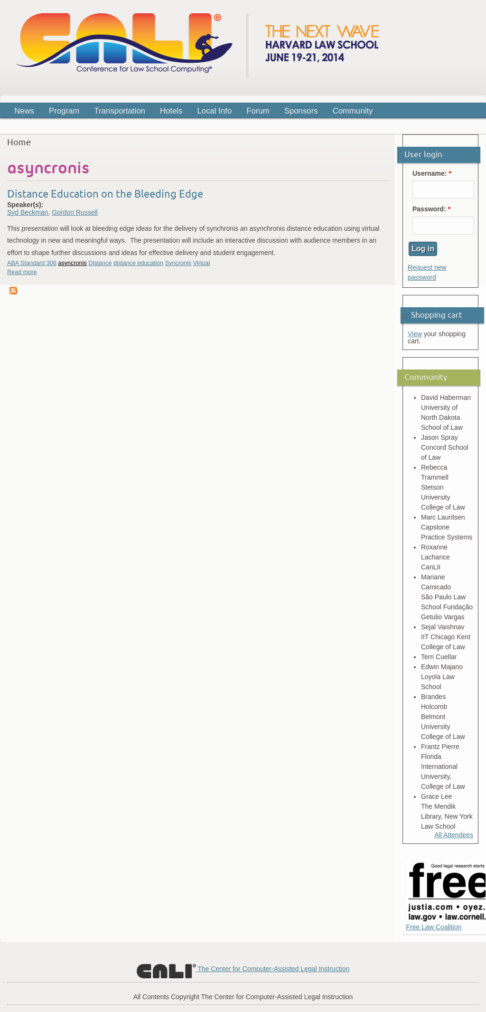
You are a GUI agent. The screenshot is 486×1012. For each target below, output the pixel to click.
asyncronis (72, 263)
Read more (22, 272)
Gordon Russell (75, 212)
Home (19, 142)
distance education (138, 263)
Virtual (201, 263)
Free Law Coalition (434, 927)
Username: (431, 173)
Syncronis (178, 263)
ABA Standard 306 (31, 263)
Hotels (171, 110)
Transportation (119, 110)
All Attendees (453, 835)
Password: (431, 209)
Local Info (214, 110)
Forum (257, 110)
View (415, 334)
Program (61, 112)
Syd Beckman (27, 212)
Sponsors (301, 110)
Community (353, 110)
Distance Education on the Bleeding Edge (105, 194)
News (24, 110)
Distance (100, 263)
